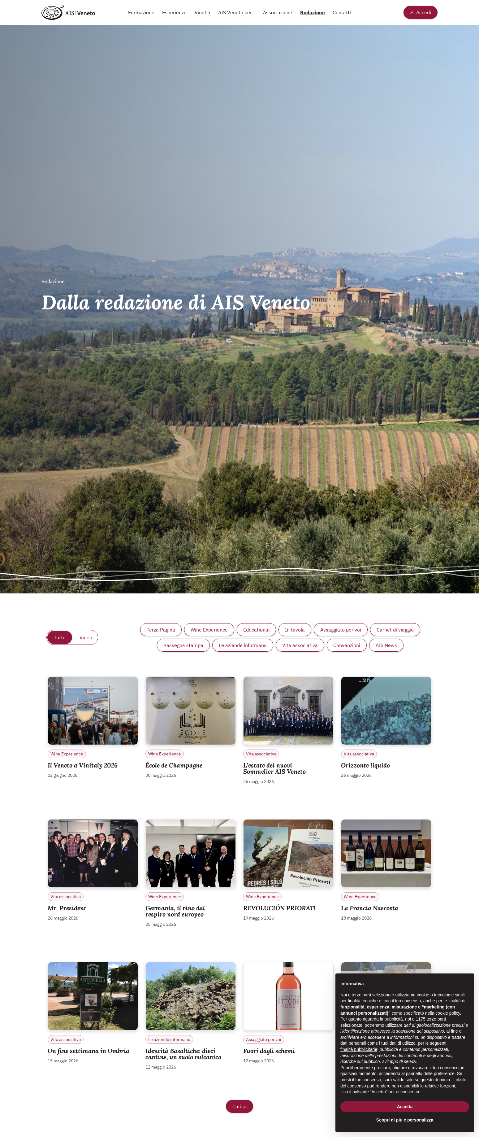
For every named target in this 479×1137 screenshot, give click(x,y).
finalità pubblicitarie (358, 1049)
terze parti (436, 1019)
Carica (239, 1106)
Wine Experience (209, 630)
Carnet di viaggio (395, 630)
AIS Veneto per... (236, 12)
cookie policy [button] (447, 1013)
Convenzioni (346, 645)
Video (86, 637)
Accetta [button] (405, 1106)
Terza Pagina (161, 630)
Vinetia (202, 12)
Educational (256, 630)
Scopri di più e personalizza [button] (404, 1119)
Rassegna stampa (183, 645)
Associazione (277, 12)
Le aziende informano (243, 645)
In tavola (295, 630)
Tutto (60, 637)
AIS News (386, 645)
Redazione (312, 12)
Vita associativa (300, 645)
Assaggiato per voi (340, 630)
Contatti (342, 12)
